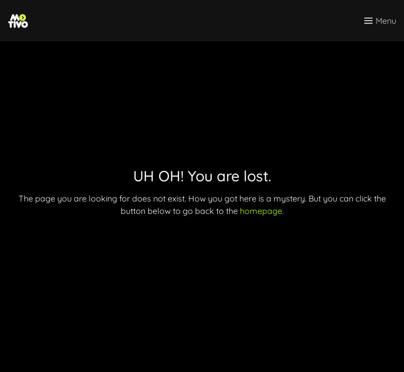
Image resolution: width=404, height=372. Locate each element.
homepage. (262, 211)
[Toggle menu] (380, 20)
